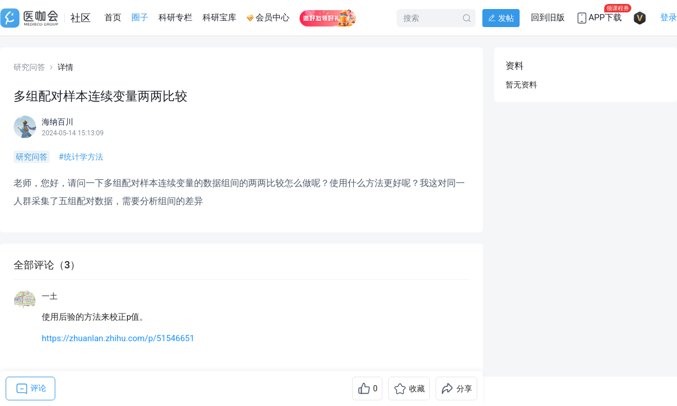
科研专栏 (175, 17)
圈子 (139, 17)
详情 (65, 67)
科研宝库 (219, 17)
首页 (112, 17)
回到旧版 (548, 17)
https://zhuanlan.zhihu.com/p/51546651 (118, 338)
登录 (668, 17)
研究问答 (29, 67)
